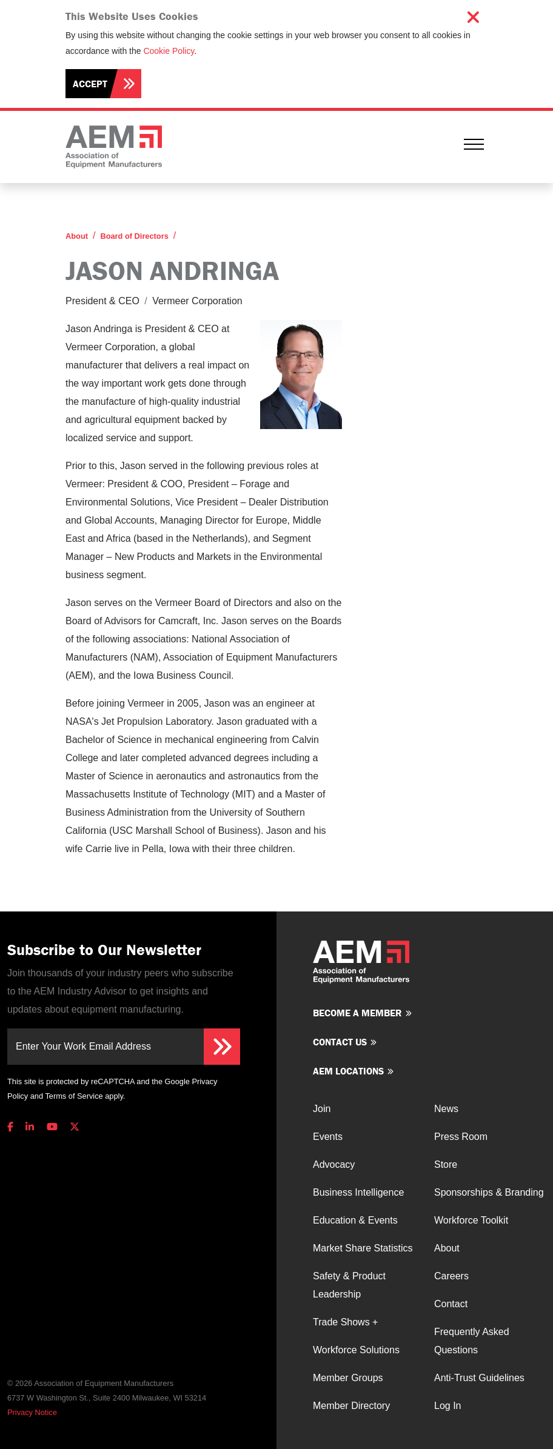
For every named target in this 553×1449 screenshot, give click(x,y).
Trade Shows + (345, 1322)
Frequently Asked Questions (471, 1341)
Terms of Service (73, 1096)
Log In (447, 1406)
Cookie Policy (168, 51)
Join (321, 1109)
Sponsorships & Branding (489, 1192)
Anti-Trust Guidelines (479, 1378)
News (446, 1109)
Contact (451, 1304)
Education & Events (355, 1220)
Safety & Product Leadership (349, 1285)
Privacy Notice (32, 1412)
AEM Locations (348, 1071)
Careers (451, 1276)
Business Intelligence (358, 1192)
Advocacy (334, 1164)
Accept (90, 84)
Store (445, 1164)
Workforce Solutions (356, 1350)
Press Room (461, 1136)
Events (328, 1136)
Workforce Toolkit (471, 1220)
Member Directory (351, 1406)
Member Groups (348, 1378)
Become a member (357, 1013)
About (76, 236)
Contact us (340, 1042)
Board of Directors (134, 236)
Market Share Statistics (363, 1248)
